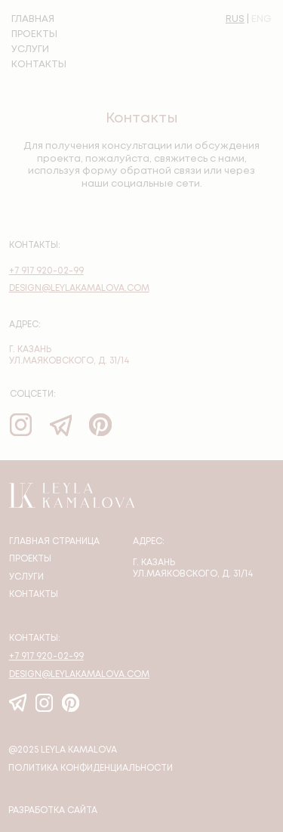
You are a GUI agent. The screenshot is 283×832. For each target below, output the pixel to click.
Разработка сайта (52, 811)
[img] (100, 424)
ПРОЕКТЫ (34, 34)
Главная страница (54, 542)
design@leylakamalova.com (79, 288)
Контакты (33, 594)
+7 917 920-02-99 (46, 271)
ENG (261, 19)
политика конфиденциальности (90, 768)
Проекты (30, 559)
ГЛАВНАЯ (32, 19)
